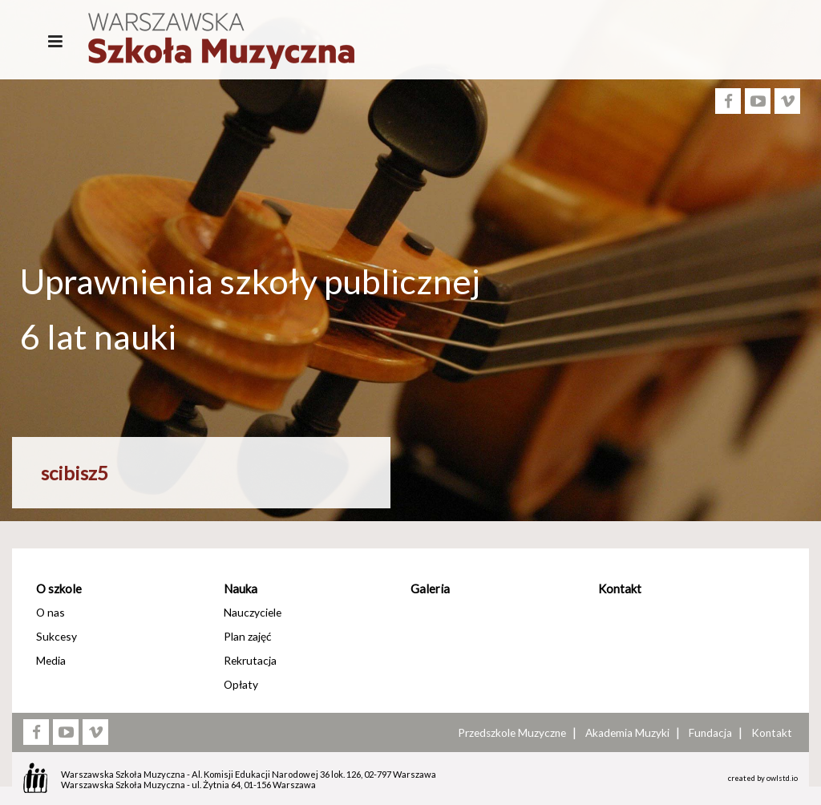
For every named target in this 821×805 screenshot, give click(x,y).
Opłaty (241, 684)
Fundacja (710, 732)
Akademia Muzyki (627, 732)
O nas (50, 612)
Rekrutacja (250, 660)
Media (51, 660)
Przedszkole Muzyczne (512, 732)
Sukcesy (56, 636)
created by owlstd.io (763, 778)
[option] (410, 391)
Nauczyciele (252, 612)
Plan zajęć (247, 636)
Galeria (430, 588)
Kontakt (619, 588)
